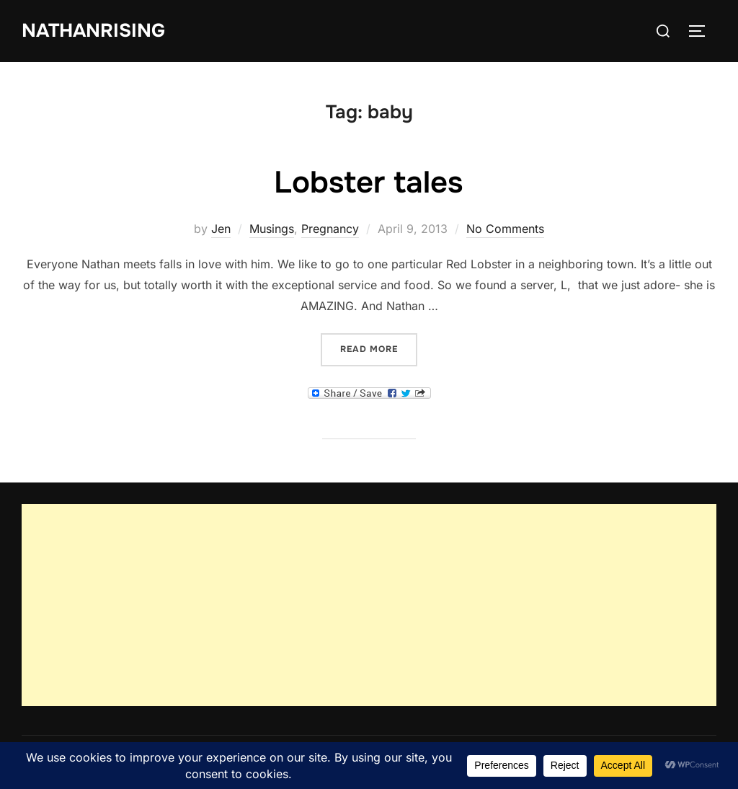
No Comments (505, 228)
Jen (221, 228)
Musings (271, 228)
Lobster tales (368, 182)
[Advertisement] (369, 605)
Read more (378, 348)
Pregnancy (330, 228)
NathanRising (93, 31)
